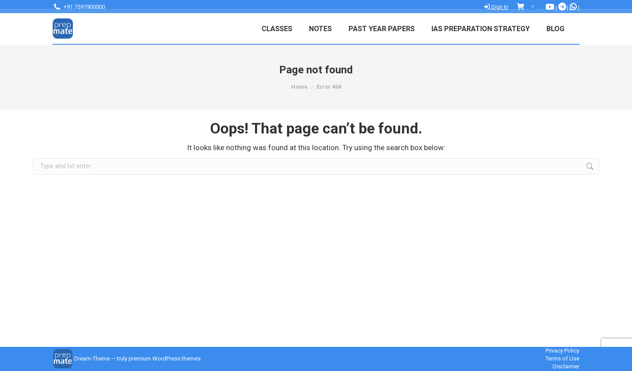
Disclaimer (566, 366)
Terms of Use (562, 358)
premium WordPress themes (165, 358)
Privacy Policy (562, 350)
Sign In (496, 7)
